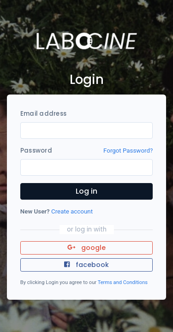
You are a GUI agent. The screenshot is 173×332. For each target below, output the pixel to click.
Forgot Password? (128, 150)
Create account (72, 211)
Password (36, 150)
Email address (43, 113)
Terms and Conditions (123, 282)
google (86, 247)
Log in (86, 191)
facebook (86, 264)
